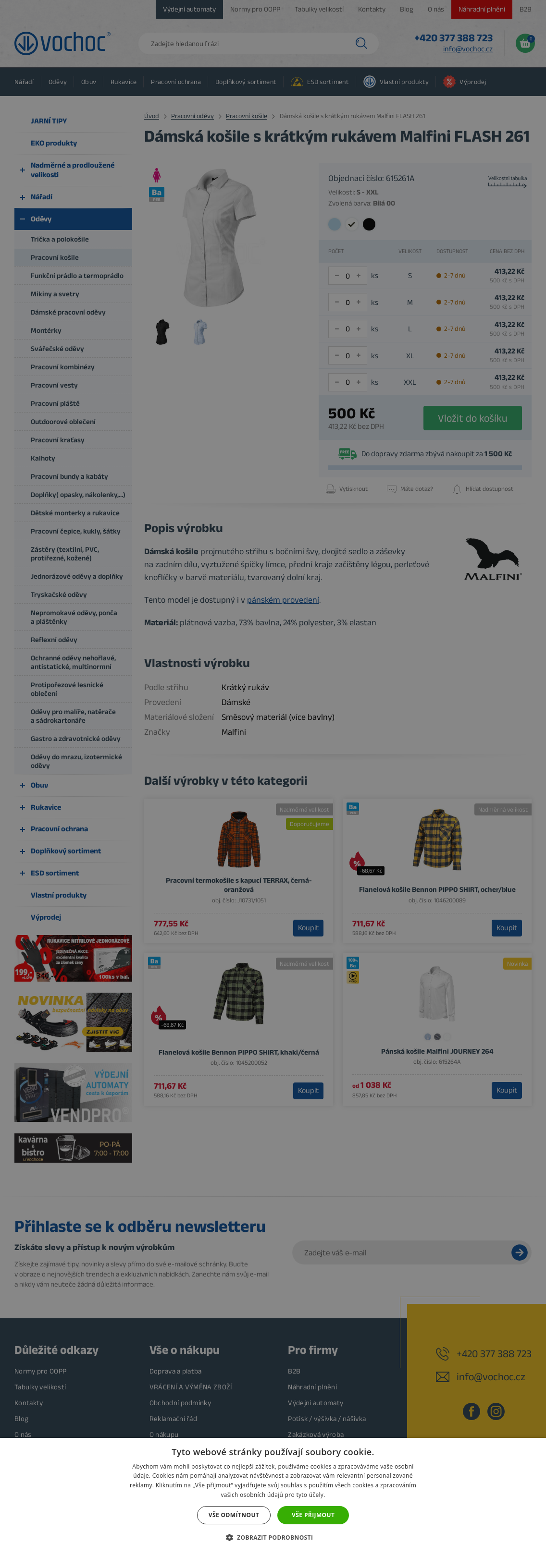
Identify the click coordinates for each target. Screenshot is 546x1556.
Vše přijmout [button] (313, 1515)
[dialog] (273, 778)
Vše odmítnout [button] (234, 1515)
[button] (273, 1538)
